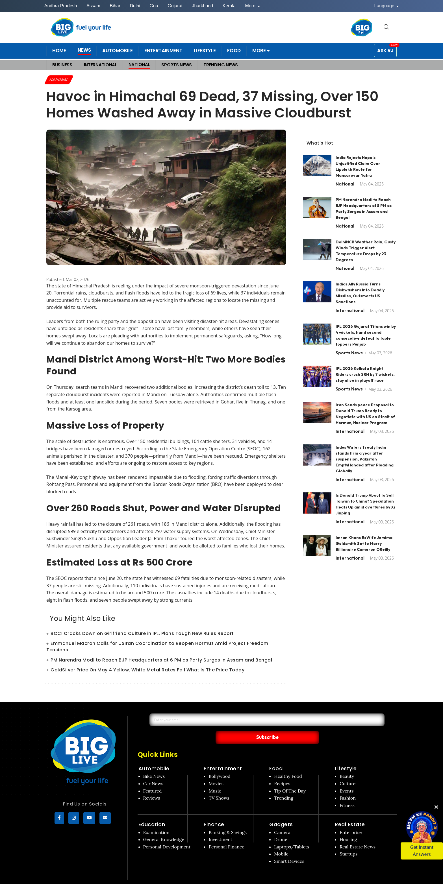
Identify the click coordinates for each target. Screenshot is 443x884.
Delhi (135, 5)
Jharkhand (202, 5)
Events (347, 779)
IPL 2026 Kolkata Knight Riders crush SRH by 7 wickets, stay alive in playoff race (365, 363)
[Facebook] (59, 819)
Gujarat (175, 5)
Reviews (151, 786)
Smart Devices (289, 849)
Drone (280, 828)
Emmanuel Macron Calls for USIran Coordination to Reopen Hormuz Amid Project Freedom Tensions (157, 647)
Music (215, 779)
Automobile (154, 756)
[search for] (386, 27)
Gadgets (281, 812)
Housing (348, 828)
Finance (214, 812)
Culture (347, 772)
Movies (216, 772)
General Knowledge (163, 828)
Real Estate (350, 812)
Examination (156, 820)
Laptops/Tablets (291, 835)
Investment (220, 828)
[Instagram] (73, 819)
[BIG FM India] (362, 27)
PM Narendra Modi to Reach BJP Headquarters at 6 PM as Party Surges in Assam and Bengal (161, 660)
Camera (282, 820)
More (252, 5)
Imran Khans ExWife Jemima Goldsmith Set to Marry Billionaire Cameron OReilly (364, 532)
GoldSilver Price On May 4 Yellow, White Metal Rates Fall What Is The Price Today (147, 670)
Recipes (282, 772)
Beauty (347, 764)
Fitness (347, 793)
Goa (154, 5)
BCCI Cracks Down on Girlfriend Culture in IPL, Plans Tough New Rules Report (142, 634)
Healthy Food (288, 764)
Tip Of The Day (290, 779)
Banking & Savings (228, 820)
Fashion (348, 786)
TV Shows (219, 786)
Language (386, 5)
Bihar (115, 5)
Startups (348, 842)
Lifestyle (346, 756)
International (350, 300)
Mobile (281, 842)
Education (151, 812)
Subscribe (321, 725)
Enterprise (351, 820)
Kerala (229, 5)
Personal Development (167, 835)
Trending (283, 786)
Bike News (154, 764)
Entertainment (223, 756)
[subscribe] (105, 819)
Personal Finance (226, 835)
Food (276, 756)
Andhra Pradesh (60, 5)
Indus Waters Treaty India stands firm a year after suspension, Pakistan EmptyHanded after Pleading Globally (365, 448)
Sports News (349, 342)
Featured (152, 779)
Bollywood (219, 764)
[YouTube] (89, 819)
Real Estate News (357, 835)
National (60, 80)
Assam (93, 5)
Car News (153, 772)
